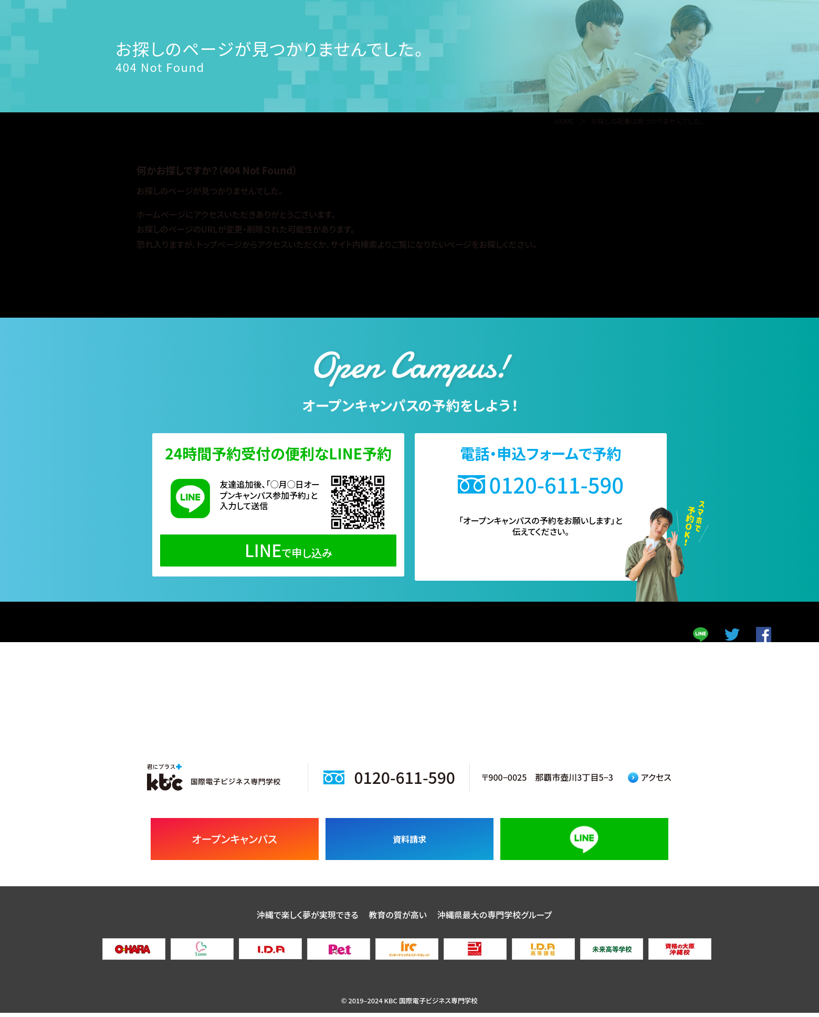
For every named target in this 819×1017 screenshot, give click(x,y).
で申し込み (278, 550)
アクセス (649, 781)
